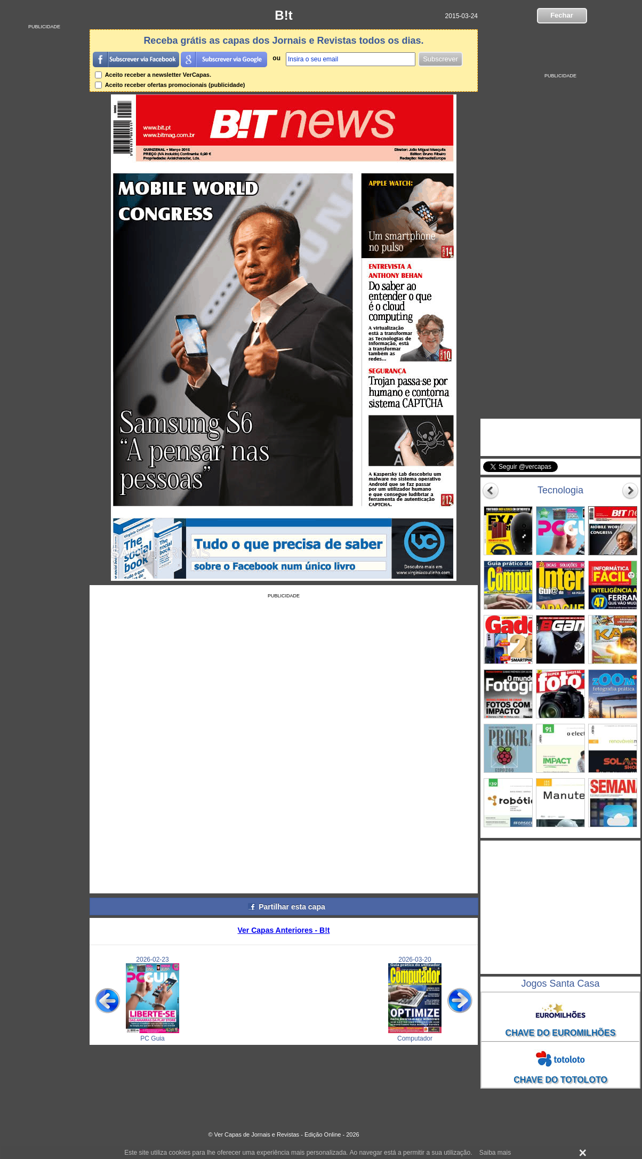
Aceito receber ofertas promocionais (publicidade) (170, 85)
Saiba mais (495, 1152)
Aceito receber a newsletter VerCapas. (153, 74)
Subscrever (440, 59)
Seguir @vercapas (598, 472)
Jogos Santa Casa (560, 983)
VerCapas (516, 429)
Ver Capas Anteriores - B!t (284, 930)
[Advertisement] (44, 189)
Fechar (561, 15)
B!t (283, 15)
